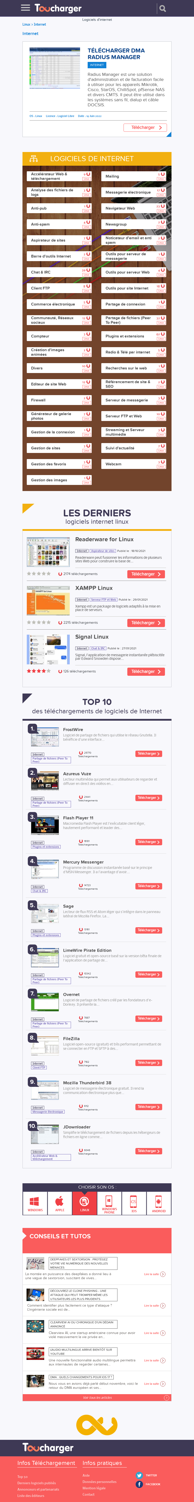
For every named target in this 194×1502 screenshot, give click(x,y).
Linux (84, 1202)
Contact (88, 1494)
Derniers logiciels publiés (36, 1483)
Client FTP (39, 1067)
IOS (134, 1202)
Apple (59, 1202)
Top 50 (22, 1476)
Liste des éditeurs (30, 1495)
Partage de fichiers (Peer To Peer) (50, 760)
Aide (86, 1475)
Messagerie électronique (48, 1111)
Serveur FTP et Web (103, 599)
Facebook (153, 1484)
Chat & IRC (98, 648)
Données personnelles (99, 1481)
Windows (35, 1202)
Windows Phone (109, 1203)
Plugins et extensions (46, 847)
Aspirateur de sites (102, 551)
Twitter (151, 1475)
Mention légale (94, 1488)
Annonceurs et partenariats (38, 1489)
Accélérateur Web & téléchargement (45, 1157)
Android (159, 1202)
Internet (82, 551)
